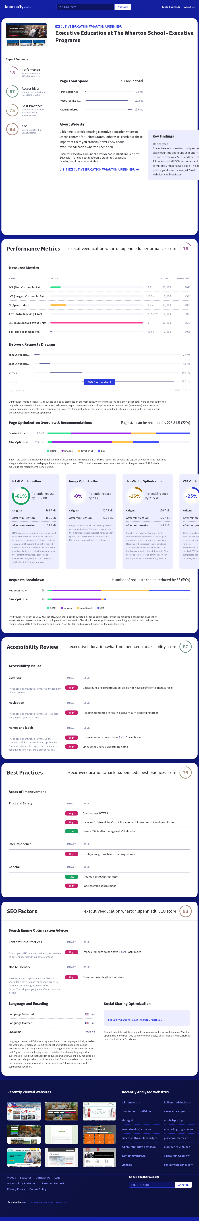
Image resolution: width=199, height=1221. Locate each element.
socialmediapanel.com (178, 1164)
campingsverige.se (134, 1156)
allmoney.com (131, 1102)
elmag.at (127, 1120)
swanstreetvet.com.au (136, 1129)
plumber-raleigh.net (177, 1147)
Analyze (123, 7)
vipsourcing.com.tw (177, 1156)
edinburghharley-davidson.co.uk (141, 1147)
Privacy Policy (16, 1189)
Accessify (17, 7)
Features (25, 1177)
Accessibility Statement (22, 1183)
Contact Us (43, 1177)
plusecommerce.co (176, 1138)
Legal (57, 1177)
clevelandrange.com (177, 1111)
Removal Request (53, 1183)
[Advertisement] (99, 205)
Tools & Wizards (171, 7)
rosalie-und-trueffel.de (136, 1111)
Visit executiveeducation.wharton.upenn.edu (100, 169)
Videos (11, 1177)
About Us (189, 7)
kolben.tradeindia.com (178, 1102)
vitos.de (127, 1164)
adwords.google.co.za (178, 1129)
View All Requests (100, 381)
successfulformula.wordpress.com (141, 1138)
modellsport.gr (173, 1120)
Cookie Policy (38, 1189)
